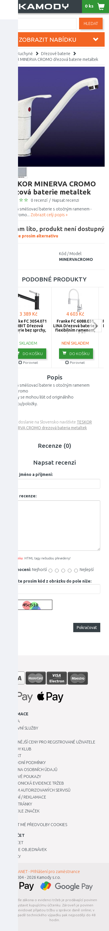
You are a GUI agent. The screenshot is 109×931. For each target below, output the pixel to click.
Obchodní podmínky (25, 762)
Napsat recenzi (65, 200)
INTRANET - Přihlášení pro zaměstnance (45, 871)
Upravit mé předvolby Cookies (35, 824)
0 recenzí (39, 200)
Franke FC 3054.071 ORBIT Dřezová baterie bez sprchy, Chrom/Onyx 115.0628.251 (28, 330)
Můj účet (13, 842)
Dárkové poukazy (22, 776)
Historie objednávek (25, 849)
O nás (10, 735)
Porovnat (28, 362)
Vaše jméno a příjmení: (31, 474)
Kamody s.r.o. (49, 877)
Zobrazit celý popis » (49, 214)
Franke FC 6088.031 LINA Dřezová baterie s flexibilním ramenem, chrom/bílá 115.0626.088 (75, 330)
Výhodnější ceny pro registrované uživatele (49, 742)
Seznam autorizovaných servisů (37, 790)
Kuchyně (25, 53)
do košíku (29, 353)
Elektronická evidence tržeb (34, 783)
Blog (9, 817)
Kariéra (12, 721)
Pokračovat (87, 627)
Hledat (91, 23)
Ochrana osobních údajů (31, 769)
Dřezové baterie (55, 53)
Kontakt (12, 755)
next (95, 325)
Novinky (12, 856)
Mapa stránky (18, 804)
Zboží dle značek (22, 811)
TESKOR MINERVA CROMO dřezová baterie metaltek (51, 59)
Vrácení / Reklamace (25, 797)
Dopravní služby (21, 728)
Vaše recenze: (23, 496)
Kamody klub (17, 749)
